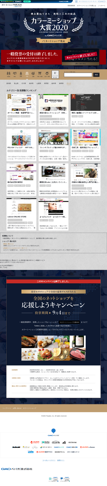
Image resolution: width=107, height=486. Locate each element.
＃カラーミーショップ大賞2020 (69, 322)
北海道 (8, 76)
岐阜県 (54, 83)
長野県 (46, 83)
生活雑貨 (10, 151)
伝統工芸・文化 (25, 116)
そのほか (74, 116)
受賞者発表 (71, 5)
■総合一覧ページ (8, 244)
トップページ (7, 408)
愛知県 (69, 83)
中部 (27, 76)
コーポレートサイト (49, 460)
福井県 (31, 83)
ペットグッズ (44, 151)
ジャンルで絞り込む (55, 76)
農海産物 (10, 185)
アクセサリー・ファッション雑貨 (49, 119)
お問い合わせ (17, 408)
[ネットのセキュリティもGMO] (16, 1)
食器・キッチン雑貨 (13, 116)
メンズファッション (45, 116)
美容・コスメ (44, 220)
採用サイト (61, 460)
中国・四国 (39, 76)
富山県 (16, 83)
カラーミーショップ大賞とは (86, 5)
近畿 (33, 76)
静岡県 (61, 83)
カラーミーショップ (29, 408)
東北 (15, 76)
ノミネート (101, 5)
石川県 (24, 83)
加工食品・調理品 (20, 185)
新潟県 (8, 83)
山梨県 (39, 83)
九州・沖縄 (47, 76)
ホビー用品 (18, 151)
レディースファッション (79, 188)
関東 (21, 76)
